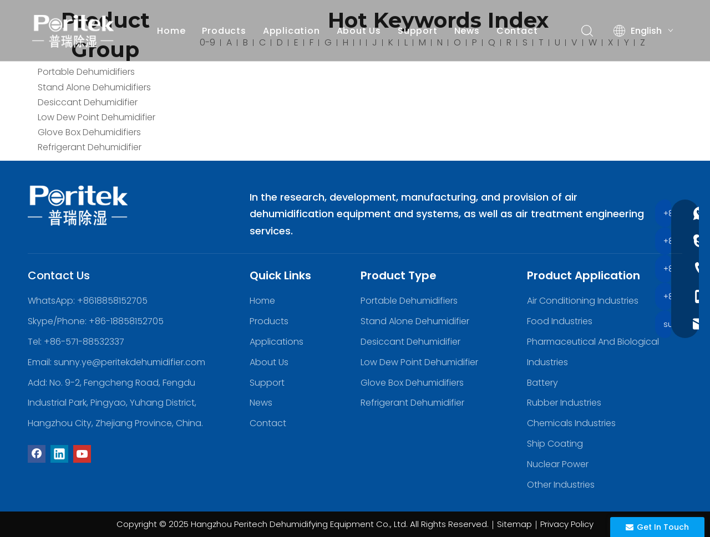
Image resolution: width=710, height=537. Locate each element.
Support (419, 30)
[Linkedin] (59, 454)
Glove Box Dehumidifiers (89, 132)
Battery (542, 382)
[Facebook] (36, 454)
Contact (519, 30)
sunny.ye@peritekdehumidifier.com (129, 362)
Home (173, 30)
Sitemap (514, 524)
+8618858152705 (112, 300)
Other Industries (561, 484)
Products (226, 30)
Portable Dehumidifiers (86, 71)
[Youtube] (82, 454)
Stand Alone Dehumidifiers (94, 87)
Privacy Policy (567, 524)
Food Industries (559, 321)
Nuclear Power (558, 464)
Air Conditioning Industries (582, 300)
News (468, 30)
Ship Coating (555, 443)
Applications (276, 341)
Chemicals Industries (571, 423)
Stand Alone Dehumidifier (415, 321)
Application (293, 30)
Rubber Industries (564, 402)
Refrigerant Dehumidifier (89, 147)
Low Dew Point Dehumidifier (96, 117)
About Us (360, 30)
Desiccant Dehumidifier (88, 102)
